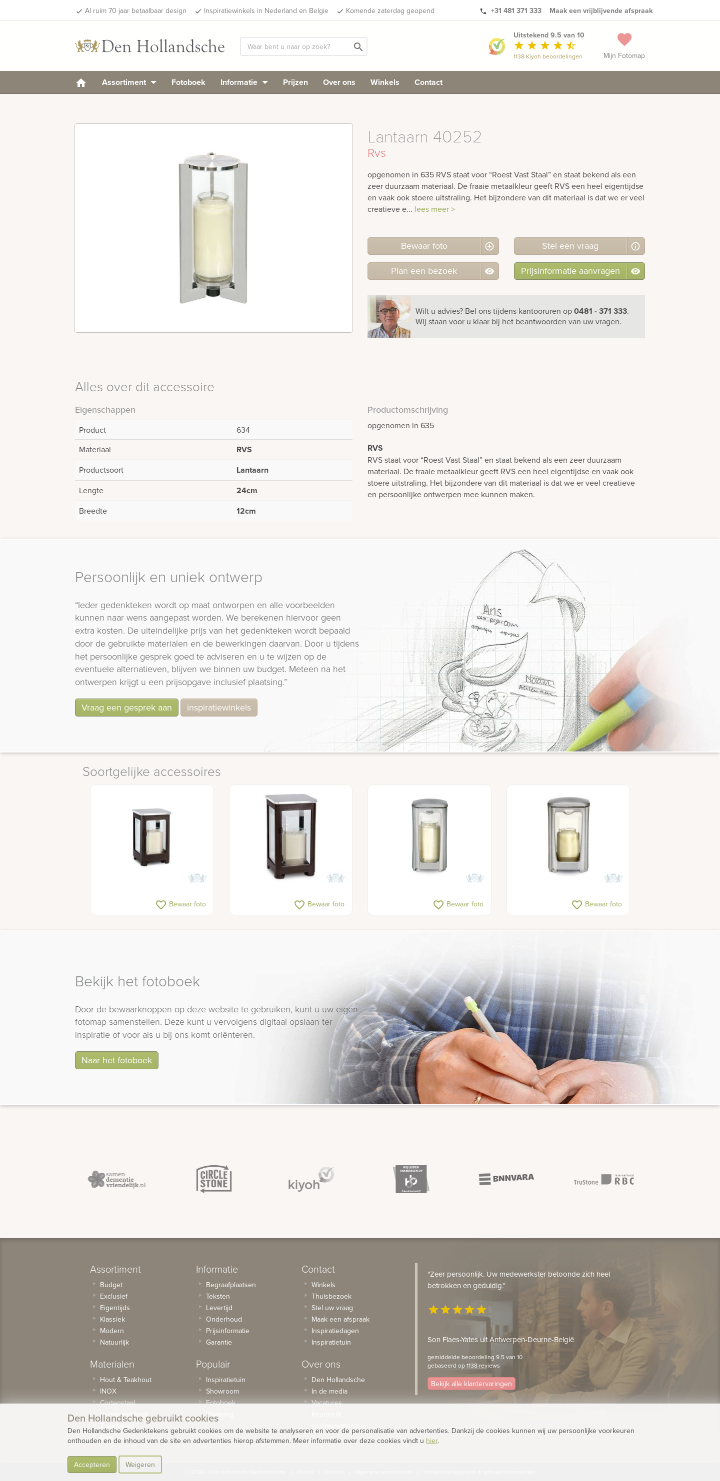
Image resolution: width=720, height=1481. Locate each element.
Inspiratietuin (226, 1380)
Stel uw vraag (332, 1308)
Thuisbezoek (332, 1296)
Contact (428, 82)
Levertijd (219, 1308)
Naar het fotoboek (117, 1060)
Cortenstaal (117, 1403)
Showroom (222, 1391)
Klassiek (112, 1319)
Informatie (244, 82)
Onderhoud (224, 1319)
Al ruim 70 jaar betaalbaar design (135, 10)
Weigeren (140, 1465)
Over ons (339, 82)
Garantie (219, 1342)
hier (432, 1441)
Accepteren (92, 1465)
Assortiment (129, 82)
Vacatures (327, 1403)
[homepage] (81, 82)
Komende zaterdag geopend (390, 10)
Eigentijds (115, 1308)
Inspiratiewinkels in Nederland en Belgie (266, 10)
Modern (112, 1331)
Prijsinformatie (228, 1331)
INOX (108, 1391)
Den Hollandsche (338, 1380)
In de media (330, 1391)
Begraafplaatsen (231, 1285)
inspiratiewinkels (219, 707)
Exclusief (114, 1296)
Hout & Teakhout (126, 1380)
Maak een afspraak (341, 1319)
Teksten (218, 1296)
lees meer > (434, 208)
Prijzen (295, 82)
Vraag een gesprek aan (127, 707)
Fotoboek (189, 82)
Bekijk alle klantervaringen (471, 1384)
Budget (111, 1285)
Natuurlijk (114, 1342)
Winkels (385, 82)
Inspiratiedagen (335, 1331)
